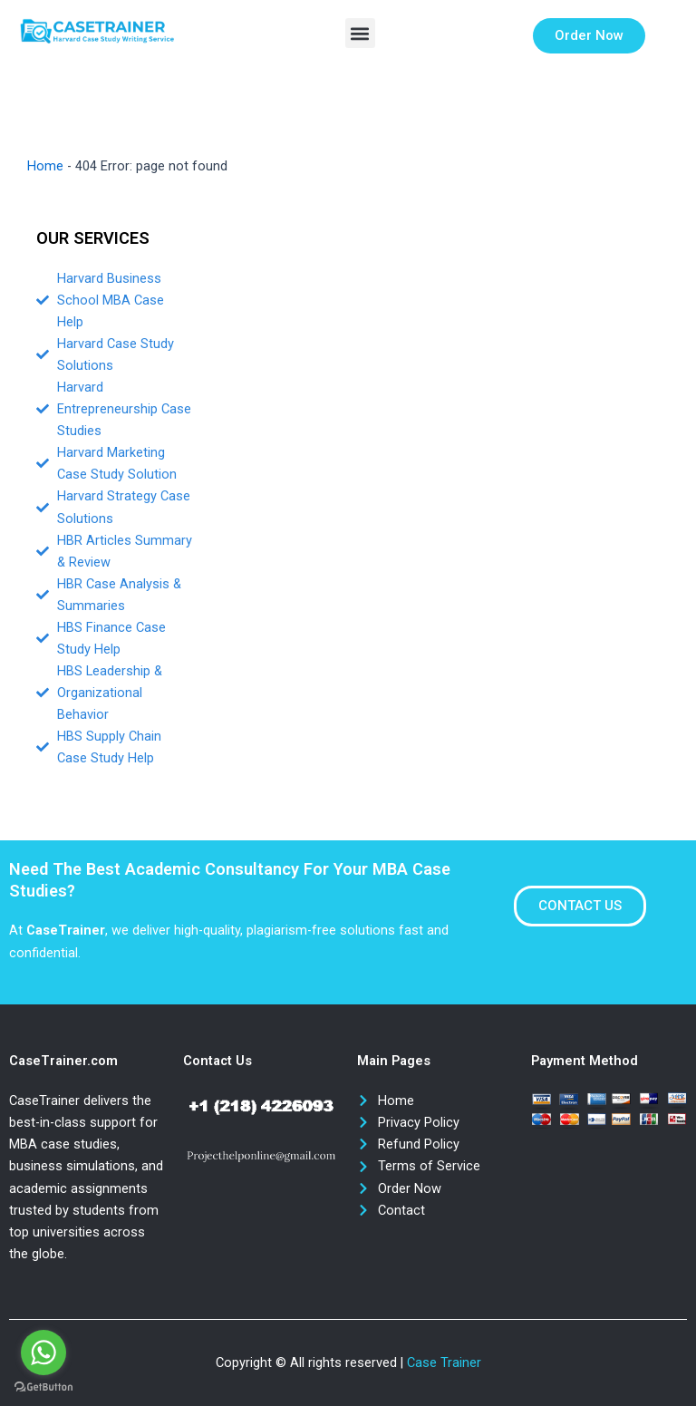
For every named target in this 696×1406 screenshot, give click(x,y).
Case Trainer (444, 1362)
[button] (360, 33)
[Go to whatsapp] (43, 1352)
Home (45, 166)
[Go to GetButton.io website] (43, 1387)
